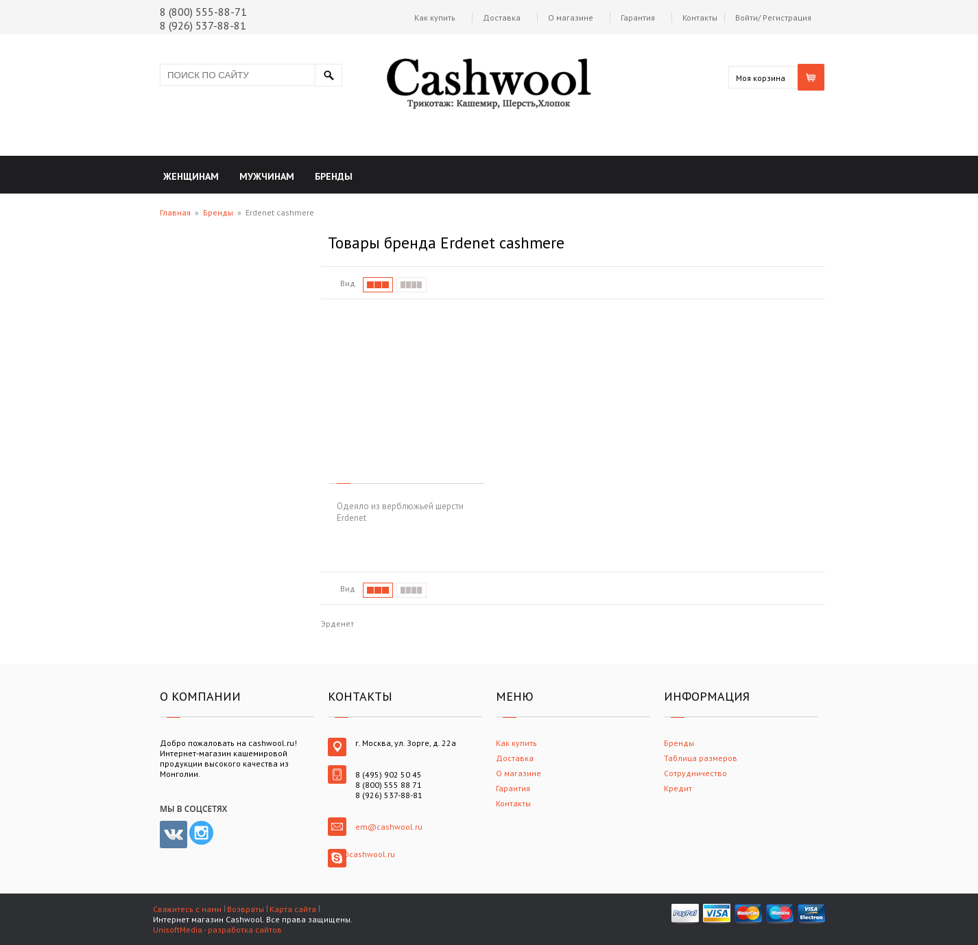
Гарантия (638, 17)
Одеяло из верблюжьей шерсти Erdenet (400, 512)
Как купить (434, 17)
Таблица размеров (700, 758)
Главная (175, 212)
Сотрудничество (695, 773)
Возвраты (245, 909)
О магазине (570, 17)
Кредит (678, 788)
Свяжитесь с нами (187, 909)
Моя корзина (760, 78)
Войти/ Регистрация (773, 17)
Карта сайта (293, 909)
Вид (347, 283)
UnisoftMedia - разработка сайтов (217, 929)
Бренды (218, 212)
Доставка (502, 17)
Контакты (699, 17)
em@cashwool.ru (388, 826)
